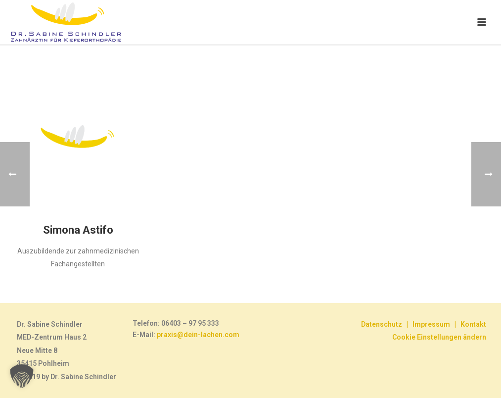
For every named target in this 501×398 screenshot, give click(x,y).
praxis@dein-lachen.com (198, 335)
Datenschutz (381, 324)
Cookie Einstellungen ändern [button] (439, 337)
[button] (22, 376)
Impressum (431, 324)
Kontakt (473, 324)
